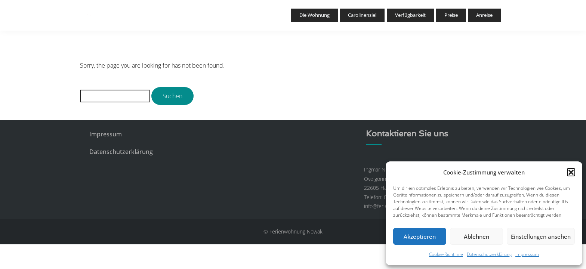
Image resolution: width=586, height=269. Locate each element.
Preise (447, 16)
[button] (571, 172)
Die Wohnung (294, 16)
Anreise (483, 16)
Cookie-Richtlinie (446, 254)
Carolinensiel (348, 16)
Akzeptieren (420, 236)
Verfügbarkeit (402, 16)
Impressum (527, 254)
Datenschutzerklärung (489, 254)
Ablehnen (476, 236)
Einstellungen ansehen (541, 236)
